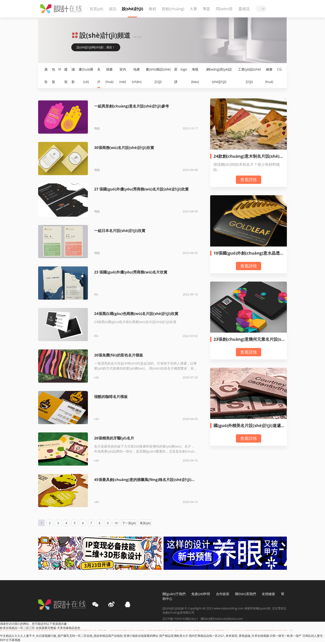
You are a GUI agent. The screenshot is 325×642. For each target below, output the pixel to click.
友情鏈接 (268, 594)
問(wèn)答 (224, 8)
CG (279, 69)
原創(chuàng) (173, 8)
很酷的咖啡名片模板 (111, 396)
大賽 (193, 8)
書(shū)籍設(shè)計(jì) (158, 75)
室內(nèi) (122, 75)
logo (184, 69)
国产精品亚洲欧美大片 (173, 636)
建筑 (66, 75)
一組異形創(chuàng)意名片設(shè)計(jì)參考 (131, 106)
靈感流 (244, 8)
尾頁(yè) (145, 523)
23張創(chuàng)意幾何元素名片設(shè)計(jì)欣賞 (248, 341)
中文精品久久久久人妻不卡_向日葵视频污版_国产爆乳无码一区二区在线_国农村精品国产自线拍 (61, 636)
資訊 (112, 8)
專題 (206, 8)
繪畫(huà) (269, 75)
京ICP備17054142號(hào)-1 (181, 619)
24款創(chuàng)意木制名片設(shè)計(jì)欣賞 (249, 158)
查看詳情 (248, 179)
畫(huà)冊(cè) (86, 75)
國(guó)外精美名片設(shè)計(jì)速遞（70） (247, 428)
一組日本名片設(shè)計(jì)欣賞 (119, 230)
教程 (152, 8)
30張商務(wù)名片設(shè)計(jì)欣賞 (124, 147)
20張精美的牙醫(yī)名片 (114, 438)
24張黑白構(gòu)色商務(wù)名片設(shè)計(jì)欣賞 (136, 313)
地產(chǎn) (136, 75)
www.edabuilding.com (229, 608)
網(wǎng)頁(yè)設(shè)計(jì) (219, 75)
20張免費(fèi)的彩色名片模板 (118, 355)
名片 (99, 75)
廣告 (46, 75)
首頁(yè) (96, 8)
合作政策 (222, 594)
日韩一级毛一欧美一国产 (286, 636)
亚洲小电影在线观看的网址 (141, 636)
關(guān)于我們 (174, 594)
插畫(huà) (109, 75)
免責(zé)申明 (200, 594)
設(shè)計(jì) (132, 8)
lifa (96, 294)
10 (116, 523)
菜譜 (175, 75)
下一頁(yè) (129, 523)
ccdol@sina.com (232, 619)
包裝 (53, 75)
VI (59, 69)
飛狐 (97, 128)
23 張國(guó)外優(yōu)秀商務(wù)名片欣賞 (130, 272)
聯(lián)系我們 (245, 594)
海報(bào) (195, 75)
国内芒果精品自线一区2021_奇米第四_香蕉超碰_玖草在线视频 (229, 636)
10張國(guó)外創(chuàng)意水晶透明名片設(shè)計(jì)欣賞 (248, 255)
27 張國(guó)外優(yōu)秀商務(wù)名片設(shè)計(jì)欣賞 (141, 189)
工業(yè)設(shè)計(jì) (249, 75)
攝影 (73, 75)
